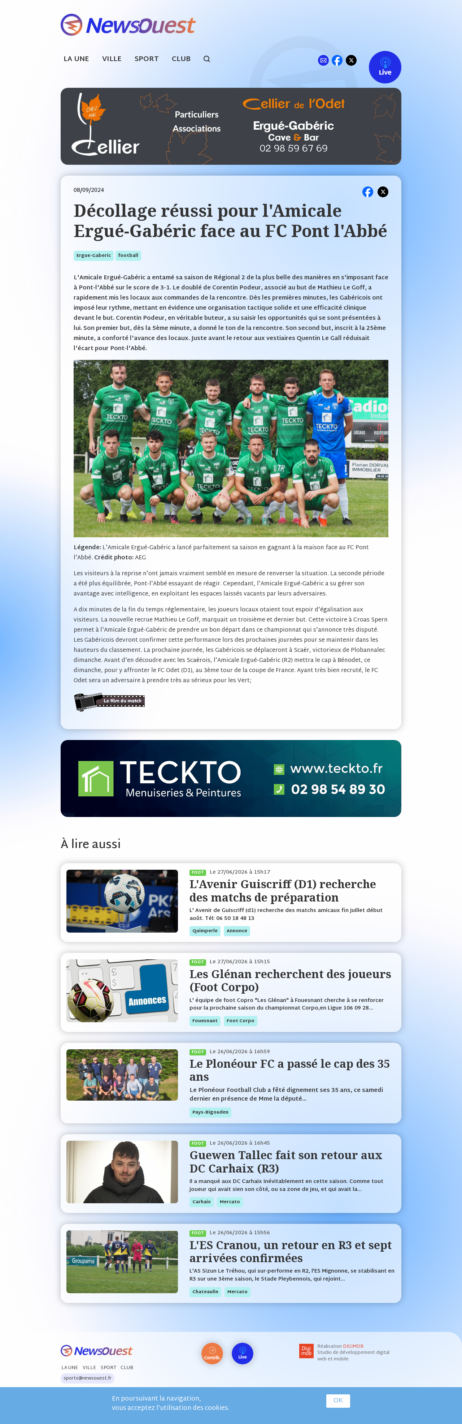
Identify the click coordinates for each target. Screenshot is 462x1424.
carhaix (201, 1202)
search (211, 60)
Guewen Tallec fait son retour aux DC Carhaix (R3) (286, 1161)
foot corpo (240, 1021)
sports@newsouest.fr (88, 1378)
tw (351, 60)
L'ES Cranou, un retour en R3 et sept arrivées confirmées (290, 1251)
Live (378, 60)
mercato (230, 1202)
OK (338, 1401)
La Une (76, 59)
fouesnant (205, 1021)
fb (337, 60)
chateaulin (205, 1292)
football (128, 255)
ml (323, 60)
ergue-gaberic (94, 255)
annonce (237, 931)
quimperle (205, 931)
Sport (147, 59)
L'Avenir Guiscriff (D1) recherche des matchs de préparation (282, 890)
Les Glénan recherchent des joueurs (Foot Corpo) (290, 980)
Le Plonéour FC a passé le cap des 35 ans (289, 1070)
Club (181, 59)
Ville (112, 59)
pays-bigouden (210, 1112)
